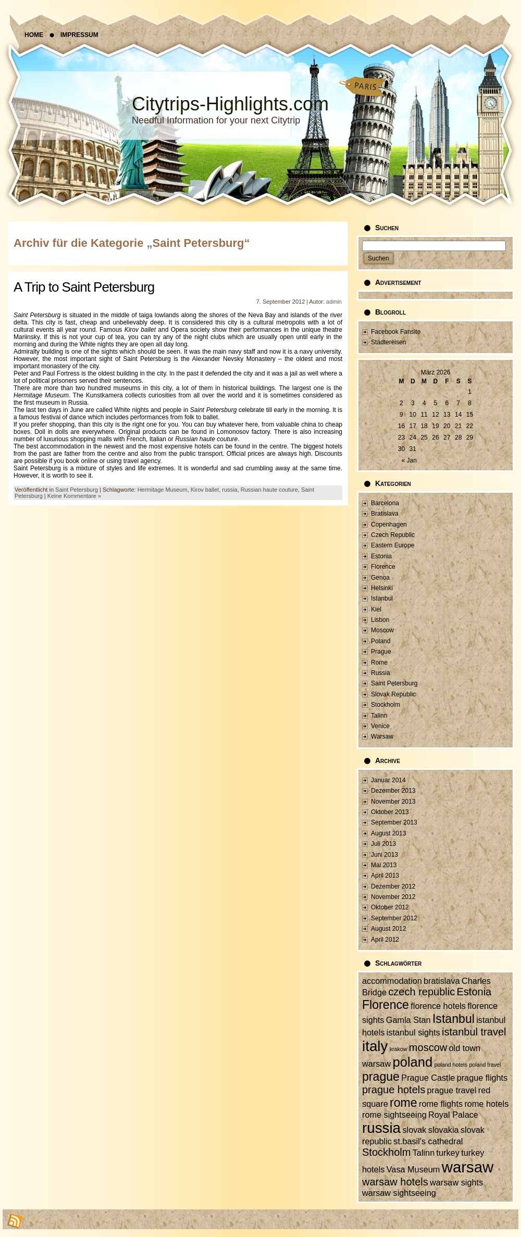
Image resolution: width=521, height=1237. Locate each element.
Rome (379, 662)
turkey (448, 1152)
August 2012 (388, 928)
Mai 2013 (383, 865)
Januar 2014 (388, 780)
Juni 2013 (384, 854)
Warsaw (382, 736)
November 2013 (393, 801)
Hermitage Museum (163, 489)
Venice (380, 726)
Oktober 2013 (390, 812)
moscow (428, 1047)
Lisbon (380, 619)
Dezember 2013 (393, 790)
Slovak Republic (393, 694)
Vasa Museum (413, 1169)
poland (412, 1062)
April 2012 (385, 939)
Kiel (376, 609)
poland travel (485, 1064)
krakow (398, 1049)
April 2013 (385, 875)
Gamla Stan (408, 1019)
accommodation (392, 980)
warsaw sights (456, 1182)
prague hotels (393, 1089)
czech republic (421, 991)
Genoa (380, 577)
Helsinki (382, 588)
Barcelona (385, 503)
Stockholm (385, 704)
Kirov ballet (205, 489)
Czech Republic (393, 535)
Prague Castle (428, 1077)
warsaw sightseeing (399, 1192)
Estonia (381, 556)
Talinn (379, 715)
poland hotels (451, 1064)
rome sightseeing (394, 1114)
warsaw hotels (395, 1182)
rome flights (441, 1103)
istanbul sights (413, 1032)
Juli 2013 (383, 843)
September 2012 (394, 918)
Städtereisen (388, 342)
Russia (380, 673)
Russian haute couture (269, 489)
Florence (383, 566)
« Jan (409, 460)
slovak (414, 1129)
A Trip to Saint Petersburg (84, 287)
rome (403, 1102)
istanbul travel (474, 1032)
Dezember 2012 (393, 886)
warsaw (467, 1167)
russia (229, 489)
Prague (381, 651)
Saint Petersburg (76, 489)
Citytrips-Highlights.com (230, 104)
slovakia (443, 1129)
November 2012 (393, 897)
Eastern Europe (392, 545)
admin (334, 301)
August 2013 (388, 833)
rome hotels (486, 1103)
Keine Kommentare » (74, 496)
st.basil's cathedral (428, 1141)
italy (375, 1046)
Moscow (382, 630)
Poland (380, 641)
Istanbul (382, 598)
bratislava (442, 980)
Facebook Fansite (395, 331)
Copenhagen (389, 524)
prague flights (482, 1077)
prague (381, 1076)
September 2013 (394, 822)
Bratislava (385, 513)
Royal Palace (453, 1114)
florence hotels (438, 1005)
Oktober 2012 (390, 907)
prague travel (452, 1090)
